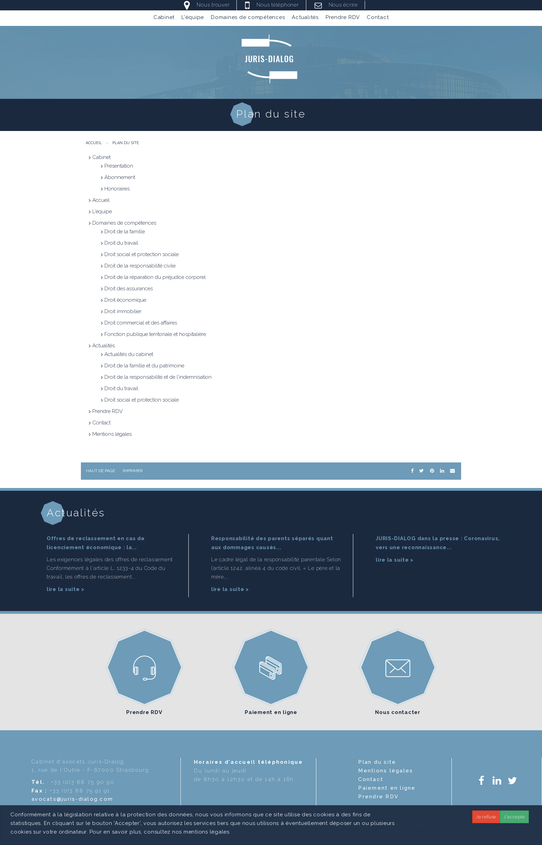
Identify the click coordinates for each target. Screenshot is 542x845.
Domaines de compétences (248, 18)
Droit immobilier (122, 311)
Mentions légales (112, 434)
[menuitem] (164, 18)
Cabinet (164, 18)
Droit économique (125, 300)
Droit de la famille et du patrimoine (144, 366)
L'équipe (192, 18)
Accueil (94, 143)
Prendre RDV (343, 18)
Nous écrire (343, 5)
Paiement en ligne (271, 711)
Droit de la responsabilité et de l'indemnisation (158, 377)
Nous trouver (213, 5)
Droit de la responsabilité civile (140, 266)
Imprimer (133, 470)
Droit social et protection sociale (141, 254)
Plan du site (125, 143)
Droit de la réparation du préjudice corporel (155, 277)
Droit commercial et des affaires (140, 323)
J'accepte (514, 816)
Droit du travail (121, 243)
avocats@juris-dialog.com (72, 798)
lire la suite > (66, 588)
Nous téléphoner (277, 5)
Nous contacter (397, 711)
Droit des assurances (128, 288)
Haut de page (100, 470)
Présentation (118, 166)
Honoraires (117, 189)
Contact (378, 18)
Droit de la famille (124, 231)
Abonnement (119, 177)
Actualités (305, 18)
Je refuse (486, 816)
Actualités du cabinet (128, 354)
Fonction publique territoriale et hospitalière (155, 334)
